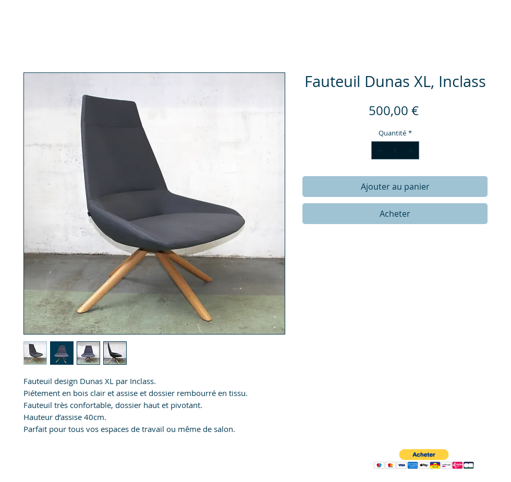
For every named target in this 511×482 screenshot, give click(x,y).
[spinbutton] (395, 150)
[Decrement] (379, 150)
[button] (424, 459)
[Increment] (411, 150)
